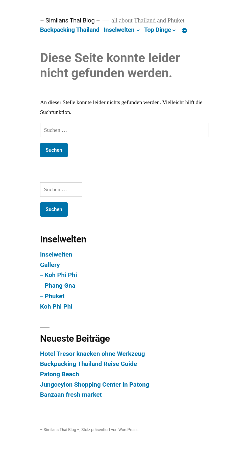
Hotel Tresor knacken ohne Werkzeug (92, 353)
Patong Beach (59, 374)
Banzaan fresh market (71, 394)
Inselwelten (119, 29)
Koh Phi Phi (61, 275)
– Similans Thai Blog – (70, 20)
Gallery (50, 264)
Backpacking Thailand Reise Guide (88, 363)
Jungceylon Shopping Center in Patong (95, 384)
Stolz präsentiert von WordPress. (110, 429)
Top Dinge (157, 29)
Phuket (54, 296)
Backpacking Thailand (69, 29)
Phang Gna (60, 285)
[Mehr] (184, 31)
